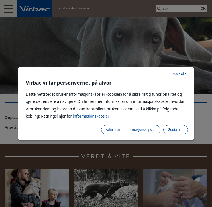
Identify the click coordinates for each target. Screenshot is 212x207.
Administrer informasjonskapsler (131, 129)
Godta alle (175, 129)
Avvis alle (179, 74)
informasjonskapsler (91, 116)
